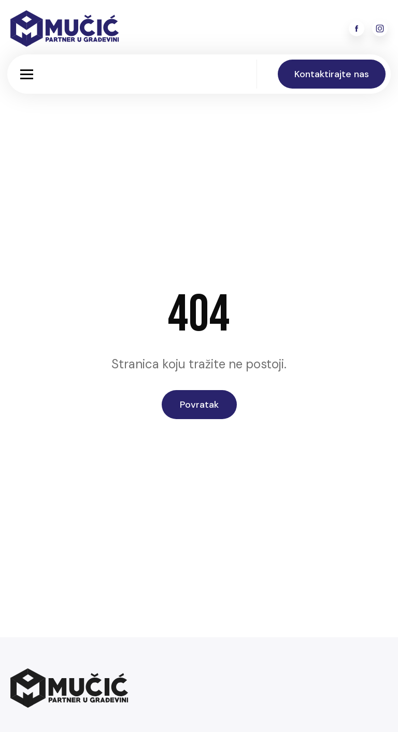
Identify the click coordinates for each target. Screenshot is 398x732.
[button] (26, 74)
